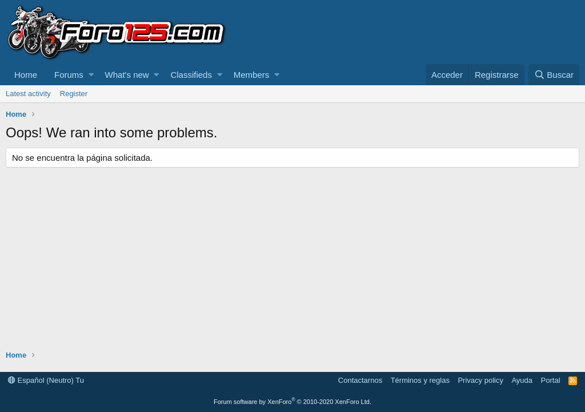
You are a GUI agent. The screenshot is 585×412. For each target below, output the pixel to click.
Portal (550, 380)
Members (252, 75)
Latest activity (28, 93)
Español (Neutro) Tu (46, 380)
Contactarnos (360, 380)
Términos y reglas (420, 380)
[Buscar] (553, 74)
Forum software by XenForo (292, 401)
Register (73, 93)
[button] (91, 74)
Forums (68, 75)
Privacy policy (480, 380)
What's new (127, 75)
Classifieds (191, 75)
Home (25, 75)
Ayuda (521, 380)
